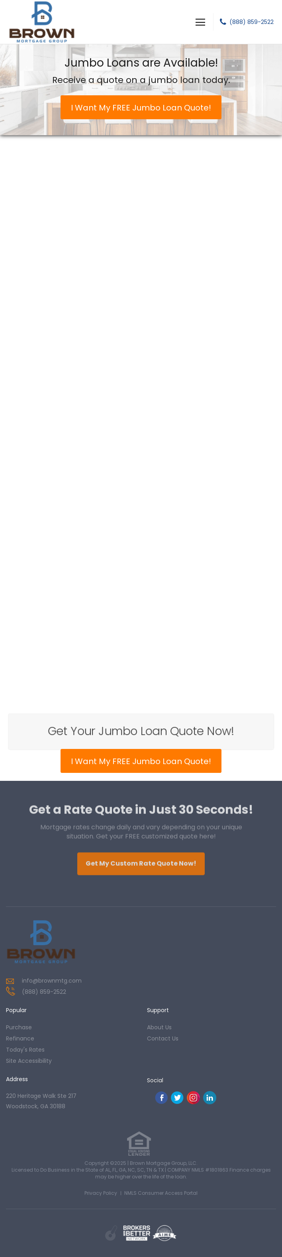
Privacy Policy (100, 1193)
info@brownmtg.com (52, 981)
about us (159, 1027)
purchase (19, 1027)
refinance (20, 1038)
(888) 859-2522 (251, 22)
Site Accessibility (29, 1061)
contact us (162, 1038)
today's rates (25, 1050)
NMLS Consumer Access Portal (161, 1193)
